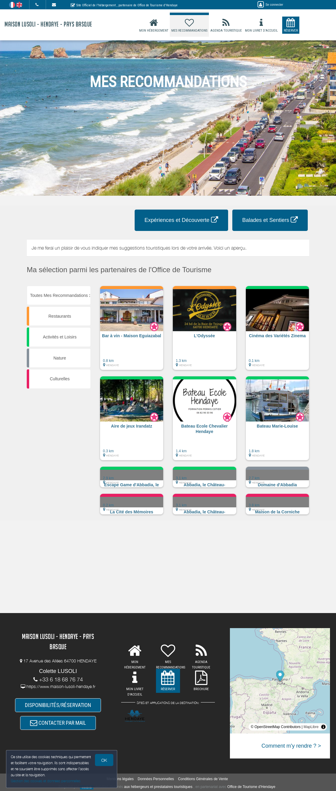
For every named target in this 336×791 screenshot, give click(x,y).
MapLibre (311, 727)
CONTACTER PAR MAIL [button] (58, 723)
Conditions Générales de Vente (203, 779)
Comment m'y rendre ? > (291, 746)
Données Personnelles (156, 779)
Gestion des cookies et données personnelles (46, 781)
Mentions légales (120, 779)
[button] (131, 331)
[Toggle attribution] (323, 726)
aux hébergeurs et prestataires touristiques (158, 787)
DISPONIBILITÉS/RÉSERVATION (58, 705)
